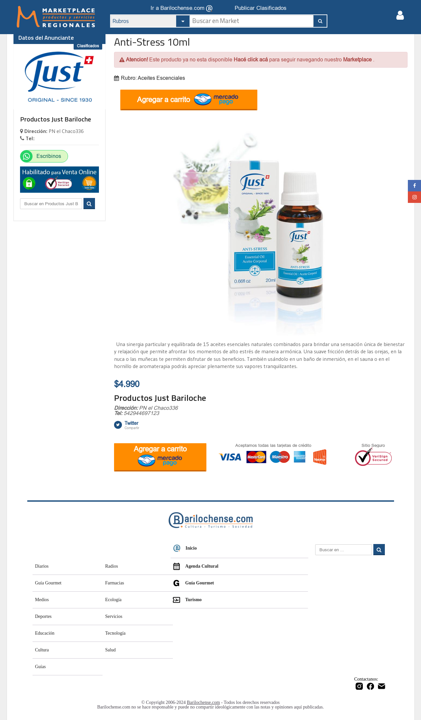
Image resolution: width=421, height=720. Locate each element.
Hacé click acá (251, 59)
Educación (45, 633)
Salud (110, 649)
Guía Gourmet (48, 582)
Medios (42, 599)
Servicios (113, 616)
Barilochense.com (203, 702)
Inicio (185, 548)
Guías (40, 666)
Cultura (42, 649)
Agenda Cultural (196, 566)
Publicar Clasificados (261, 8)
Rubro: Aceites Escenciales (149, 78)
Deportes (43, 616)
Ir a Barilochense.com (181, 8)
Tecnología (115, 633)
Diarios (42, 566)
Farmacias (114, 582)
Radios (111, 566)
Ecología (113, 599)
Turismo (187, 599)
